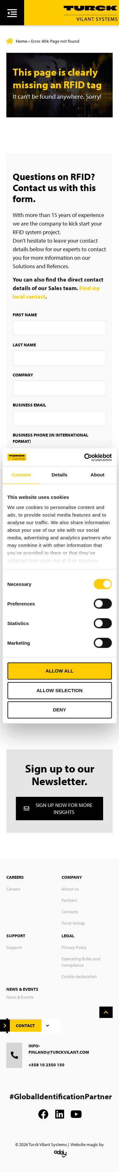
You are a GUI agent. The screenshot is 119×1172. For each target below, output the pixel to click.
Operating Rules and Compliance (81, 962)
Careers (13, 889)
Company (23, 375)
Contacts (70, 912)
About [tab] (97, 474)
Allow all (60, 670)
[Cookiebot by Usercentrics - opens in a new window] (85, 457)
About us (70, 889)
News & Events (20, 997)
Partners (69, 900)
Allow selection (59, 690)
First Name (25, 315)
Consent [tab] (21, 474)
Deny (59, 709)
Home (21, 41)
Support (14, 947)
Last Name (24, 345)
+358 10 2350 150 (46, 1065)
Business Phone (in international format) (50, 438)
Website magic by (87, 1144)
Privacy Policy (74, 947)
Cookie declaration (79, 976)
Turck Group (73, 923)
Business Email (29, 405)
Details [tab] (60, 474)
